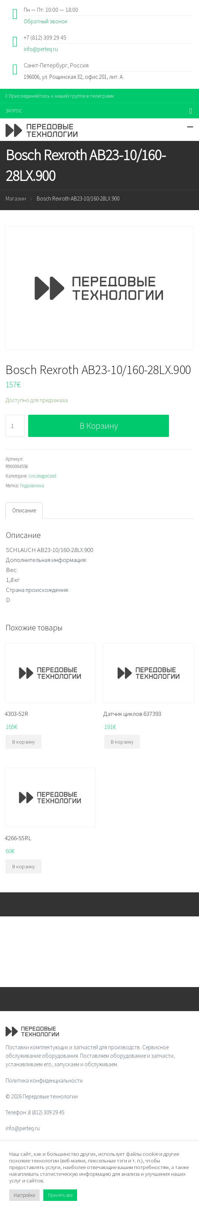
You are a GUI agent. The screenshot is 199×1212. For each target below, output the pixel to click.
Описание (24, 510)
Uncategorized (42, 476)
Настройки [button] (24, 1195)
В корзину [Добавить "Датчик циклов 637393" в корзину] (122, 741)
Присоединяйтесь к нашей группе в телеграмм (60, 95)
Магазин (16, 198)
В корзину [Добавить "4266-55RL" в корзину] (23, 866)
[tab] (24, 510)
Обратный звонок (45, 21)
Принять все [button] (60, 1195)
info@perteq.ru (41, 49)
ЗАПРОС (14, 111)
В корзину (99, 425)
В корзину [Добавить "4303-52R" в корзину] (23, 741)
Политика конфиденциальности (44, 1080)
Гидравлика (32, 485)
